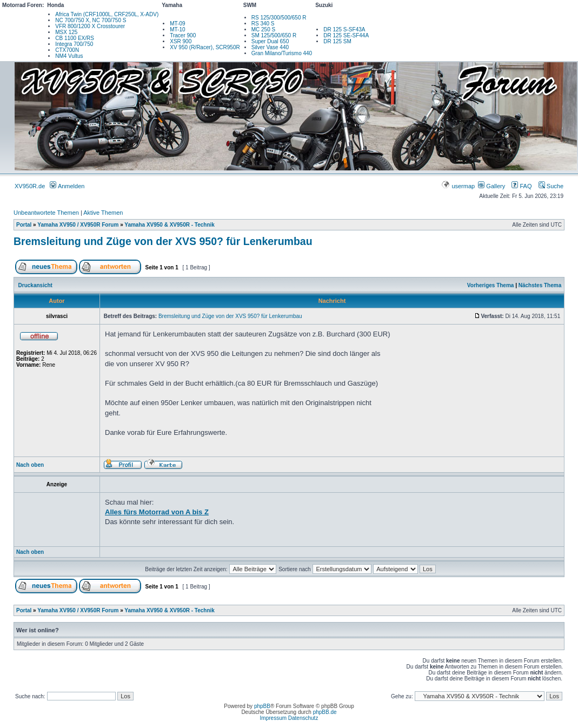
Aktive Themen (103, 212)
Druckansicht (35, 285)
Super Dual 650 (270, 41)
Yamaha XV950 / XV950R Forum (77, 225)
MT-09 (177, 24)
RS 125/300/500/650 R (279, 18)
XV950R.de (30, 186)
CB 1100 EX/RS (74, 38)
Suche (551, 186)
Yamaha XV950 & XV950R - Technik (169, 225)
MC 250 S (263, 29)
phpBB (262, 706)
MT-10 (177, 29)
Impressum (273, 718)
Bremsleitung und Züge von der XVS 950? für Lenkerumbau (163, 241)
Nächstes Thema (540, 285)
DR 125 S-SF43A (344, 29)
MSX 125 (66, 32)
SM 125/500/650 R (273, 35)
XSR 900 (180, 41)
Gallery (491, 186)
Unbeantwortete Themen (46, 212)
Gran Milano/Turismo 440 (281, 53)
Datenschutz (303, 718)
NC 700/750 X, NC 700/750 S (90, 20)
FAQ (521, 186)
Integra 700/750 (74, 44)
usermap (458, 186)
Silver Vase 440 (270, 47)
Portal (23, 225)
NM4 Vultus (69, 56)
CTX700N (67, 50)
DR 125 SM (337, 41)
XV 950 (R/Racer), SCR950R (205, 47)
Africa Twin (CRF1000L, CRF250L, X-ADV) (106, 14)
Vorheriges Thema (490, 285)
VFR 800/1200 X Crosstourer (90, 26)
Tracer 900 (183, 35)
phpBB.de (325, 712)
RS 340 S (263, 24)
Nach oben (30, 465)
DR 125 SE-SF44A (346, 35)
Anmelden (67, 186)
